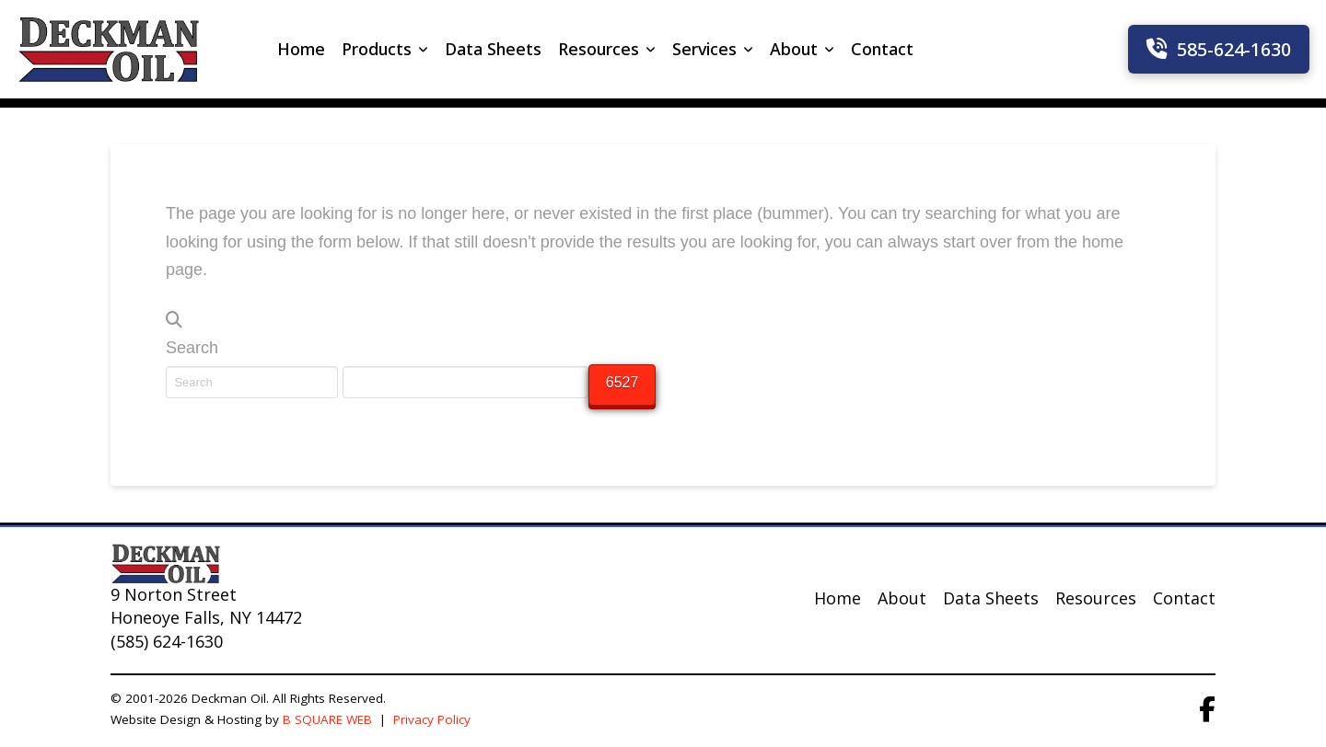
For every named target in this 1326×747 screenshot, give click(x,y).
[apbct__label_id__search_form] (465, 381)
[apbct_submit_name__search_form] (622, 385)
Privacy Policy (433, 719)
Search (192, 348)
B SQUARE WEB (327, 719)
